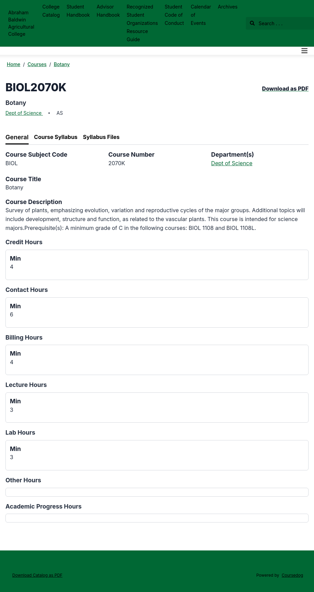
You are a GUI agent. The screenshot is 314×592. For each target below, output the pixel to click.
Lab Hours (20, 432)
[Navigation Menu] (304, 51)
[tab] (17, 137)
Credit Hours (24, 242)
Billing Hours (24, 337)
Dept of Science (24, 113)
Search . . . (266, 23)
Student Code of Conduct (174, 15)
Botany (62, 64)
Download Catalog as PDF (37, 575)
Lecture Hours (26, 384)
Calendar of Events (201, 15)
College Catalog (51, 11)
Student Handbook (78, 11)
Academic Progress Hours (43, 506)
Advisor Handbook (108, 11)
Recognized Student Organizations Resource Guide (142, 23)
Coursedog (292, 575)
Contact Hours (26, 289)
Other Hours (23, 480)
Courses (37, 64)
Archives (228, 7)
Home (13, 64)
